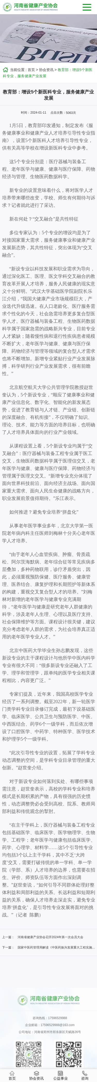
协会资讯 (46, 70)
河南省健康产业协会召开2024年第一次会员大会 (51, 937)
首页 (31, 70)
